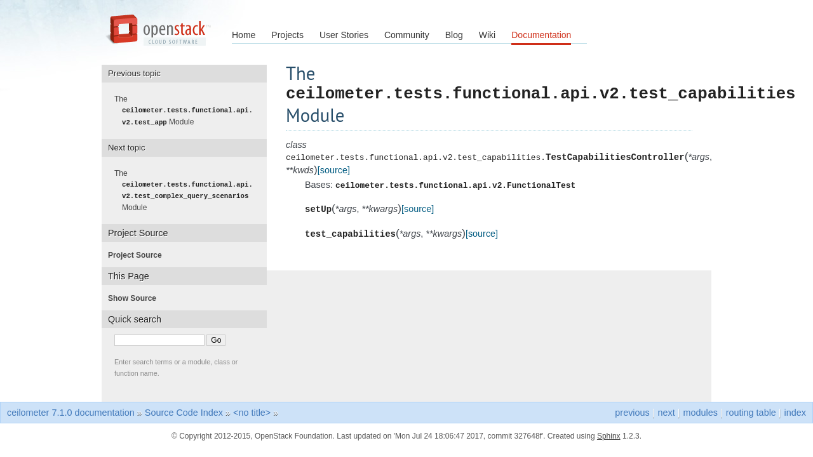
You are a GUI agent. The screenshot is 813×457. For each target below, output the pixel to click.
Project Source (139, 254)
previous (632, 412)
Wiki (487, 35)
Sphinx (609, 435)
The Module (187, 110)
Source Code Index (184, 412)
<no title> (252, 412)
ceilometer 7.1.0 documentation (71, 412)
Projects (287, 35)
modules (700, 412)
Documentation (541, 35)
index (795, 412)
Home (243, 35)
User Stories (343, 35)
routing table (751, 412)
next (666, 412)
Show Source (136, 297)
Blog (454, 35)
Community (406, 35)
